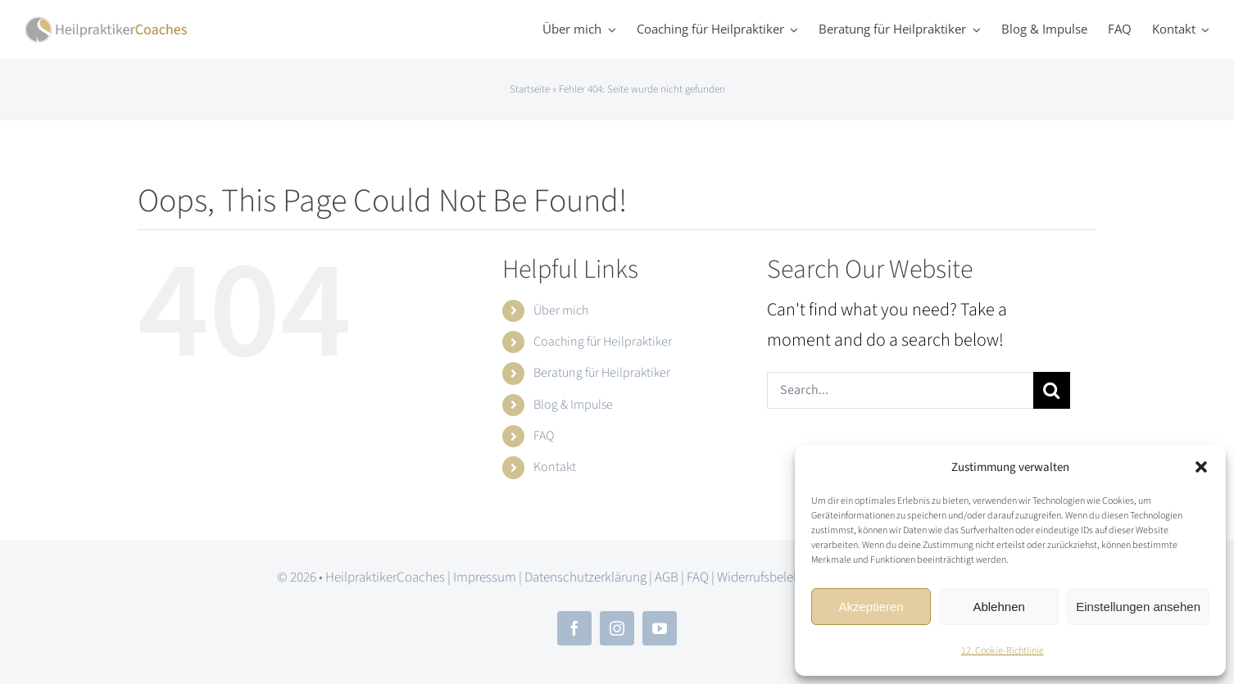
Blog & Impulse (573, 405)
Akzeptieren (870, 607)
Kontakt (554, 467)
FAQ (543, 436)
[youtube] (659, 628)
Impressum (484, 577)
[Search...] (900, 390)
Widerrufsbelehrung (771, 577)
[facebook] (574, 628)
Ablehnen (998, 607)
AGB (666, 577)
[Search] (1051, 390)
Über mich (560, 310)
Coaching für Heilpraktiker (602, 342)
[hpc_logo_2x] (106, 24)
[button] (1201, 467)
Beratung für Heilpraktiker (601, 373)
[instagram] (617, 628)
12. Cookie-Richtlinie (1002, 651)
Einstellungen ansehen (1138, 607)
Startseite (530, 89)
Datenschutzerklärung (585, 577)
